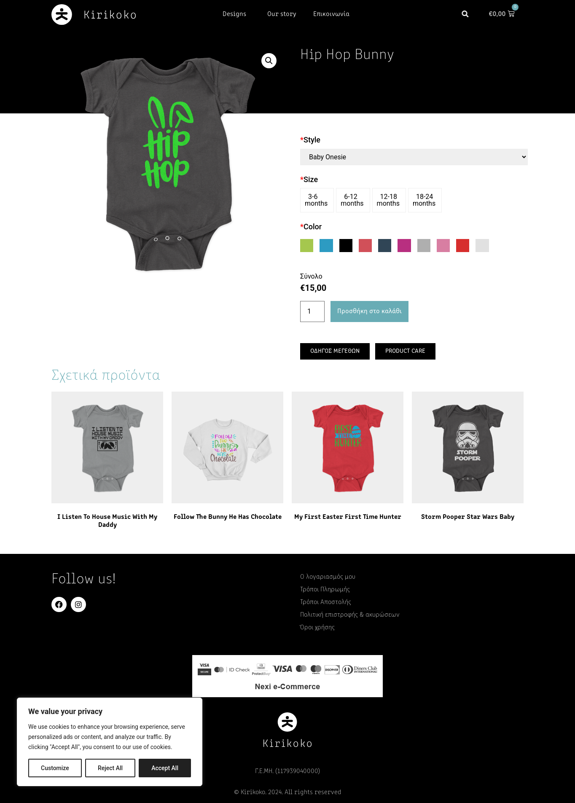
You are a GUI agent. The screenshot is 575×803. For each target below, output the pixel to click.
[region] (109, 742)
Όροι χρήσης (317, 627)
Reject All (110, 768)
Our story (281, 14)
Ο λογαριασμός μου (327, 577)
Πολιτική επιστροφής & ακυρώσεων (350, 615)
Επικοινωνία (331, 14)
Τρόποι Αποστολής (325, 602)
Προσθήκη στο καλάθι (369, 311)
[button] (471, 14)
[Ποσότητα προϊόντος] (312, 311)
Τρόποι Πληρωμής (325, 589)
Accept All (164, 768)
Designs (236, 14)
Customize (55, 768)
